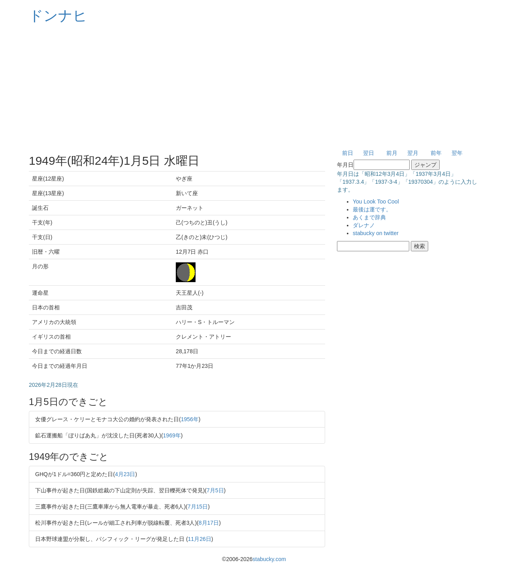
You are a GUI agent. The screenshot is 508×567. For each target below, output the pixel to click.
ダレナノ (364, 225)
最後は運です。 (372, 209)
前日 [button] (347, 153)
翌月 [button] (412, 153)
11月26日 (199, 539)
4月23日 (125, 474)
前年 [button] (436, 153)
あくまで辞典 (369, 217)
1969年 (172, 435)
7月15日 (198, 506)
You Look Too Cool (376, 201)
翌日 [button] (368, 153)
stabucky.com (269, 559)
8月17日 (209, 523)
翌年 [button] (457, 153)
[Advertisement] (254, 87)
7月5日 (215, 490)
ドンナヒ (58, 16)
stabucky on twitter (376, 233)
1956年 (190, 419)
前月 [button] (391, 153)
